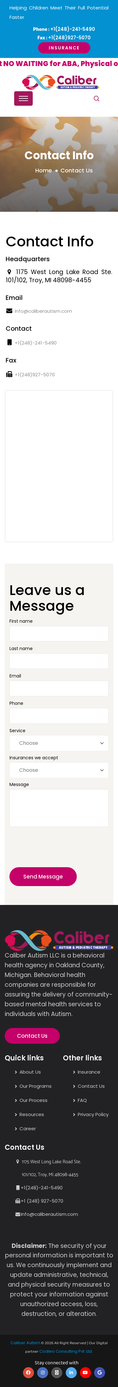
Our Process (34, 1100)
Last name (21, 648)
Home (43, 170)
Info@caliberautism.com (43, 311)
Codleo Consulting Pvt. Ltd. (66, 1351)
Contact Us (32, 1036)
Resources (32, 1114)
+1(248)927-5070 (69, 37)
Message (19, 784)
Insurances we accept (33, 758)
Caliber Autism (25, 1343)
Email (15, 676)
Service (17, 730)
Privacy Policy (93, 1114)
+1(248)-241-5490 (72, 29)
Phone (16, 703)
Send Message (43, 876)
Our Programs (36, 1086)
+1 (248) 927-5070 (42, 1201)
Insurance (64, 48)
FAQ (82, 1100)
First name (21, 621)
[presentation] (53, 850)
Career (28, 1128)
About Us (30, 1072)
